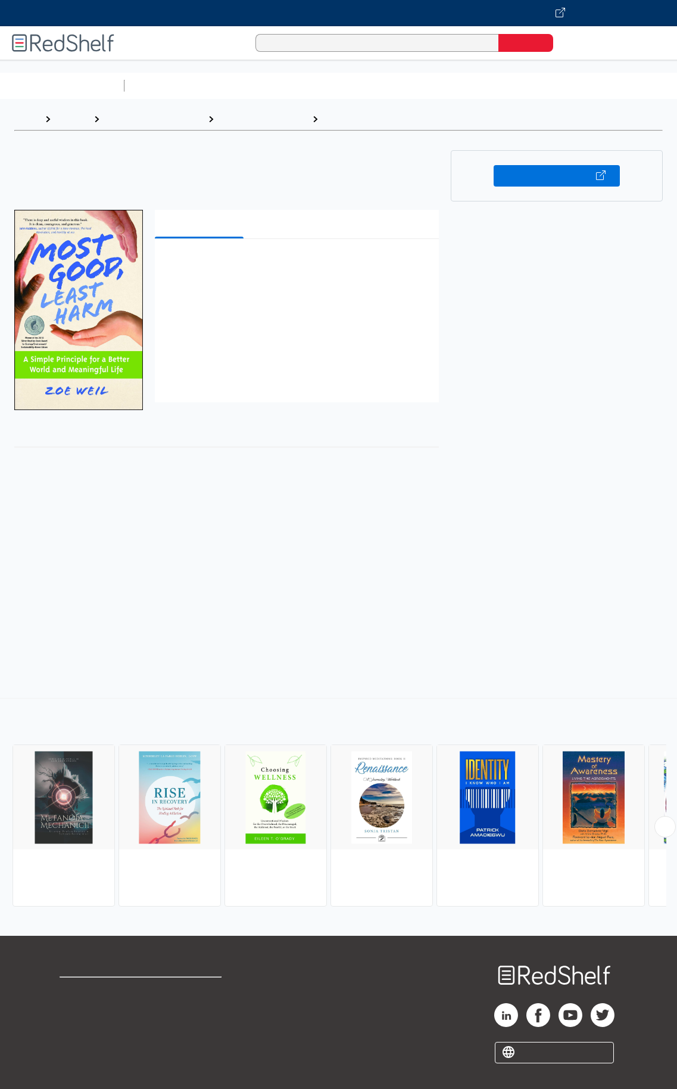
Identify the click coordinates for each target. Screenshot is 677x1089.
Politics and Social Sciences (587, 85)
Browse (72, 119)
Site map (79, 1048)
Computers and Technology (340, 85)
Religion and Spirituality (153, 119)
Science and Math (233, 85)
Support (77, 1010)
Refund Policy (198, 1010)
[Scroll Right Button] (665, 826)
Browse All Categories (62, 85)
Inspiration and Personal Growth (395, 119)
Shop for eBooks (98, 991)
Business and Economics (462, 85)
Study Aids (160, 85)
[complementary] (338, 804)
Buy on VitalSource (557, 176)
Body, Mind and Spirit (263, 119)
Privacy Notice (93, 1029)
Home (26, 119)
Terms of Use (198, 991)
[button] (298, 266)
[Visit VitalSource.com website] (338, 13)
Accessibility (195, 1029)
